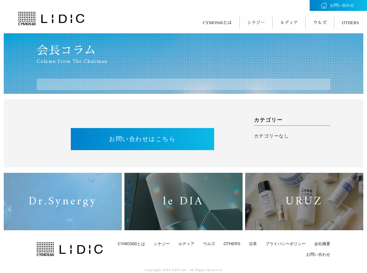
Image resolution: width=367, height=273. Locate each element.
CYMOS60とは (200, 22)
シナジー (243, 22)
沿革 (253, 242)
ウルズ (314, 22)
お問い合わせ (318, 253)
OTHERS (349, 22)
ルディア (280, 22)
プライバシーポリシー (286, 242)
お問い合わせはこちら (142, 136)
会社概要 (322, 242)
